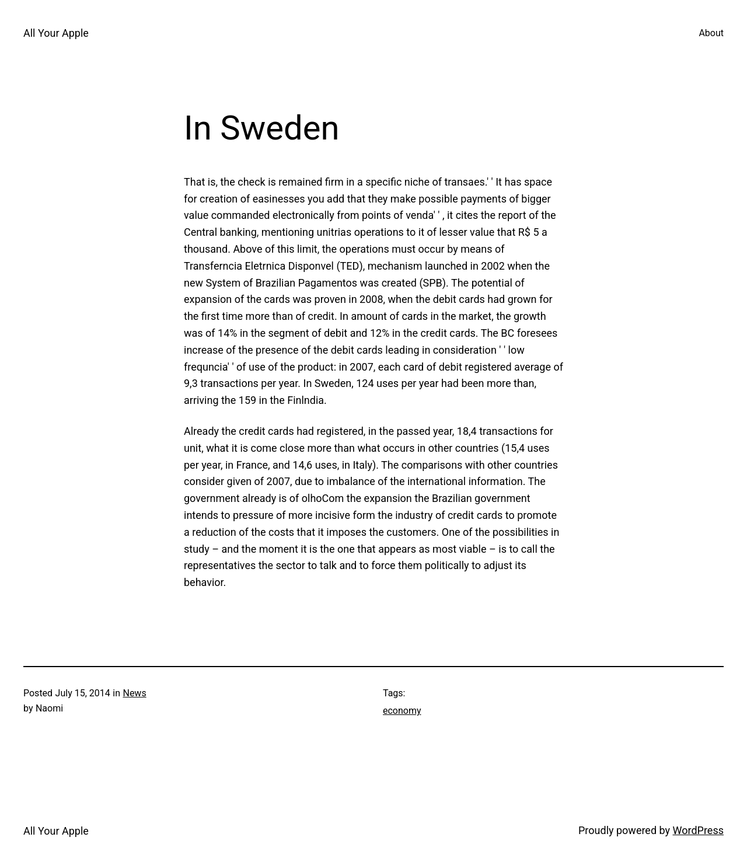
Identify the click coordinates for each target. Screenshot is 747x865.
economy (402, 710)
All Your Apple (56, 33)
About (711, 33)
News (134, 693)
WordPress (698, 830)
